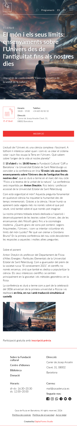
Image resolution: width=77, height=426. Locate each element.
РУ (64, 10)
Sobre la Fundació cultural (20, 358)
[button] (71, 9)
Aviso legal (61, 414)
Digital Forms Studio (44, 421)
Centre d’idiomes (20, 365)
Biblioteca (16, 370)
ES (58, 10)
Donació (15, 375)
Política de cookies (21, 414)
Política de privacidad (43, 414)
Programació (47, 10)
